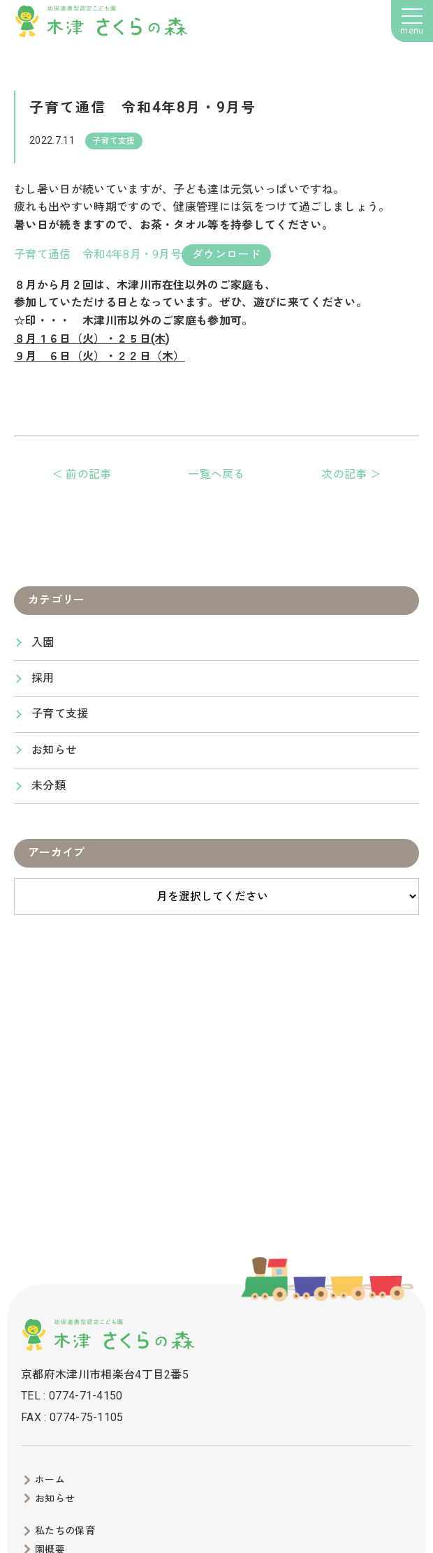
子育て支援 (60, 713)
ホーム (50, 1479)
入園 (42, 642)
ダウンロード (226, 254)
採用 (42, 678)
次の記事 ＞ (351, 474)
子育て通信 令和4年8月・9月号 (98, 254)
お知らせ (54, 750)
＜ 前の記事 (82, 474)
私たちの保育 (65, 1530)
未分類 (48, 785)
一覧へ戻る (216, 474)
